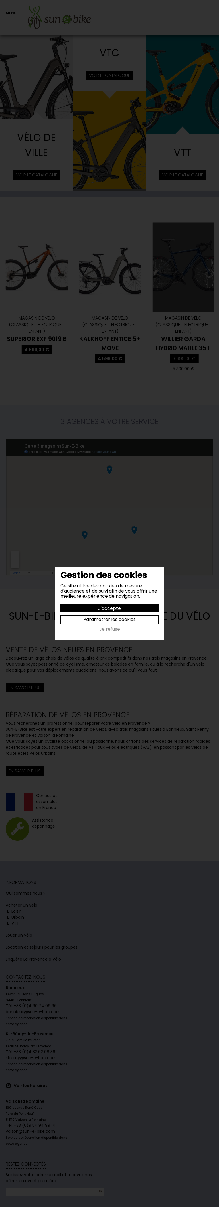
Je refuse (109, 629)
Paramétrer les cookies (109, 619)
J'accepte (109, 608)
